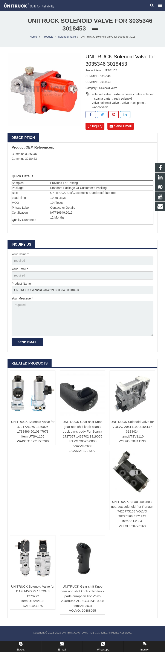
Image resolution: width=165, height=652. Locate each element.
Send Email (120, 127)
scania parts (102, 100)
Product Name (21, 285)
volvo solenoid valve (105, 104)
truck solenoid (122, 100)
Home (33, 37)
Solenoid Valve (67, 37)
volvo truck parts (133, 104)
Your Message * (22, 300)
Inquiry (95, 127)
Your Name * (20, 255)
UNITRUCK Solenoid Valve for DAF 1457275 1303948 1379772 (33, 593)
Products (48, 37)
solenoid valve (101, 95)
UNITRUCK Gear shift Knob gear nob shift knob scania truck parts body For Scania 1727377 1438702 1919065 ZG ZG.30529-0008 (82, 433)
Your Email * (20, 270)
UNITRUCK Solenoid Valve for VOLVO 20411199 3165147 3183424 (132, 428)
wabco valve (100, 108)
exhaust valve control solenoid (134, 95)
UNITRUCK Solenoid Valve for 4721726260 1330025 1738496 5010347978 (33, 428)
